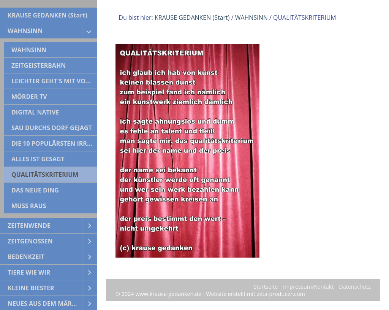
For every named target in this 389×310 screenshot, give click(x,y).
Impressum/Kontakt (308, 286)
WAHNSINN (25, 31)
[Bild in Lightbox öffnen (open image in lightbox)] (187, 151)
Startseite (266, 286)
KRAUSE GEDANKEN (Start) (47, 15)
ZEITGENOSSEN (30, 241)
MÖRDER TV (29, 96)
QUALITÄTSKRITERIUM (44, 174)
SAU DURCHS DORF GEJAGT (51, 128)
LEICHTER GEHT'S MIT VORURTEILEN (54, 81)
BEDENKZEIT (26, 257)
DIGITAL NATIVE (35, 112)
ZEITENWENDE (29, 225)
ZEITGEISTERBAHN (38, 65)
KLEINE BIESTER (31, 288)
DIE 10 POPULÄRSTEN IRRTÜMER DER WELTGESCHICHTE (54, 143)
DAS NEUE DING (35, 190)
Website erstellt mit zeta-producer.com (255, 293)
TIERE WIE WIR (29, 272)
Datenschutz (355, 286)
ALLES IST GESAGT (38, 159)
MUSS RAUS (28, 206)
